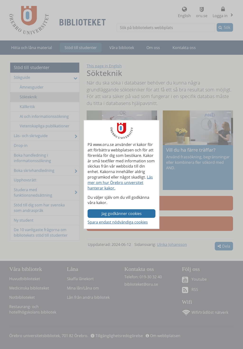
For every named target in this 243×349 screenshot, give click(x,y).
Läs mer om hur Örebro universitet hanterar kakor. (120, 182)
